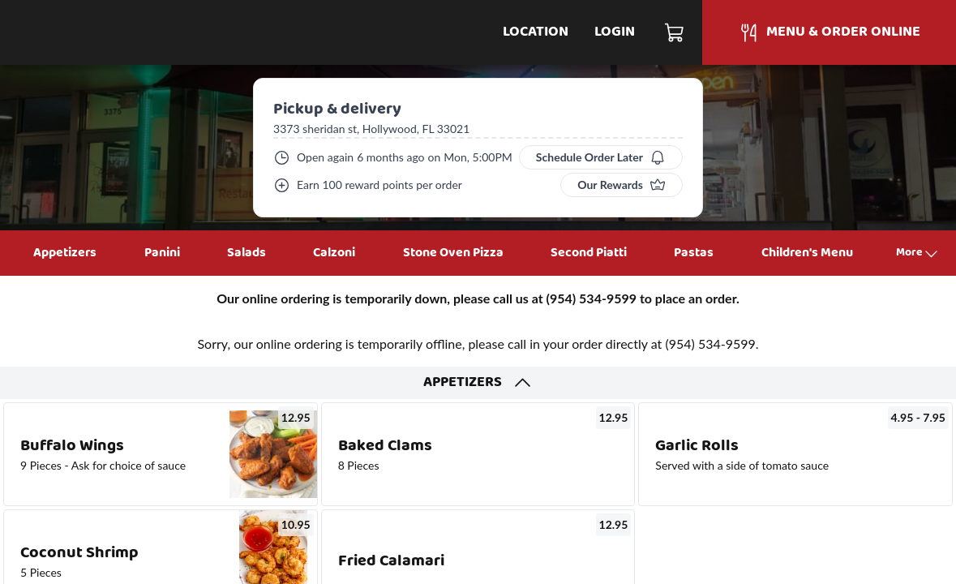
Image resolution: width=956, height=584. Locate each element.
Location (535, 32)
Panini (162, 253)
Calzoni (334, 253)
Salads (246, 253)
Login (614, 32)
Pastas (694, 253)
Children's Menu (807, 253)
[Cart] (675, 32)
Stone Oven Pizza (453, 253)
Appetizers (64, 253)
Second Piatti (589, 253)
